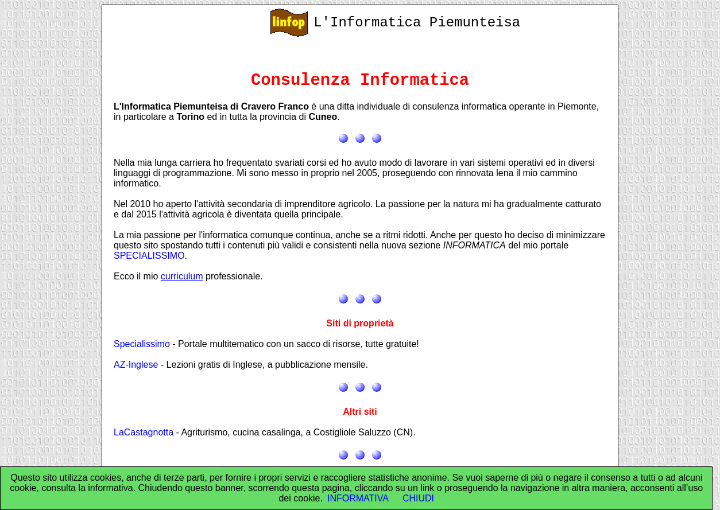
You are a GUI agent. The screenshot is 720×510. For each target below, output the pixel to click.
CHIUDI (418, 498)
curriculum (182, 276)
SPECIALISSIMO (149, 255)
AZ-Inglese (136, 364)
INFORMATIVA (358, 498)
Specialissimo (142, 344)
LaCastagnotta (143, 432)
